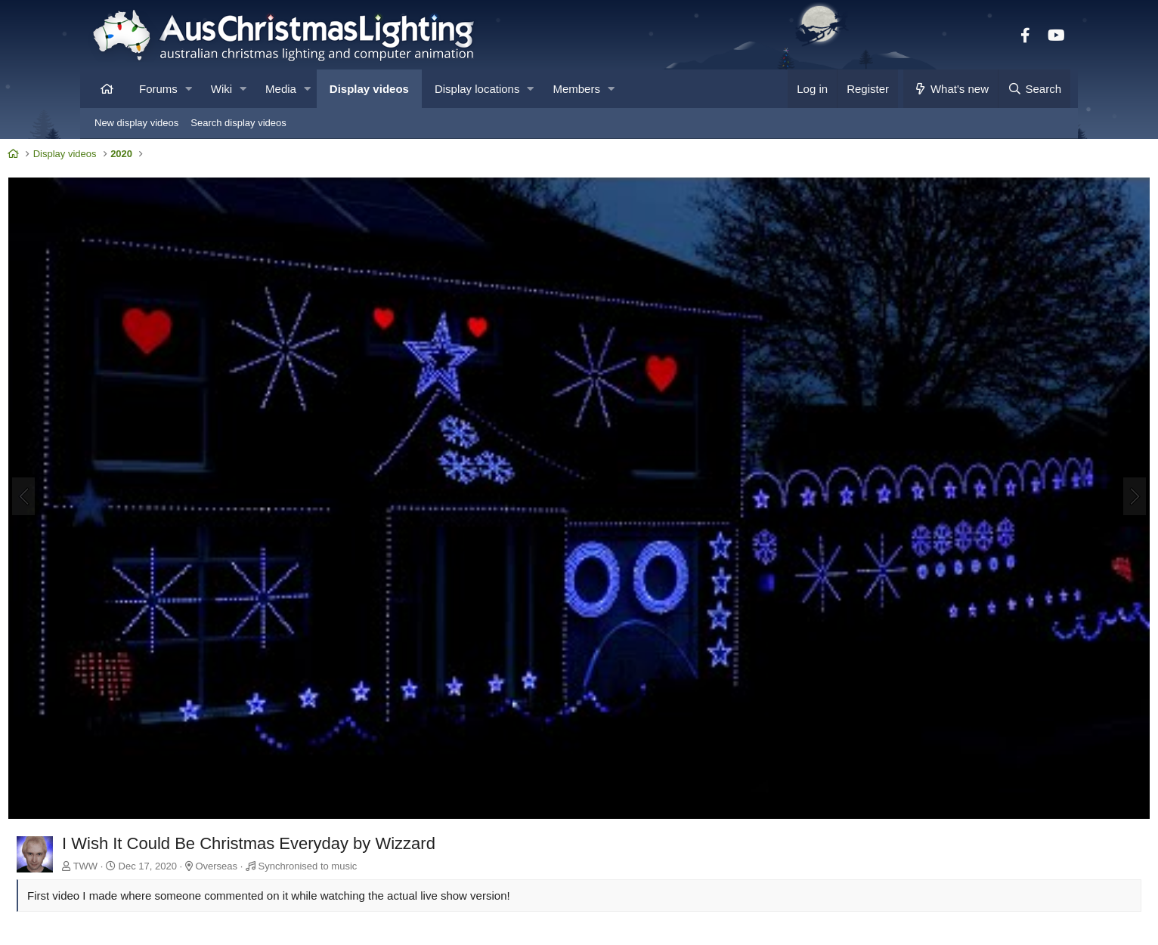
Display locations (477, 88)
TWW (169, 775)
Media (280, 88)
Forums (158, 88)
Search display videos (238, 122)
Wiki (221, 88)
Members (576, 88)
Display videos (369, 88)
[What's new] (950, 88)
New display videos (136, 122)
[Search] (1034, 88)
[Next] (1050, 453)
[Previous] (107, 453)
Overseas (300, 775)
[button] (188, 88)
